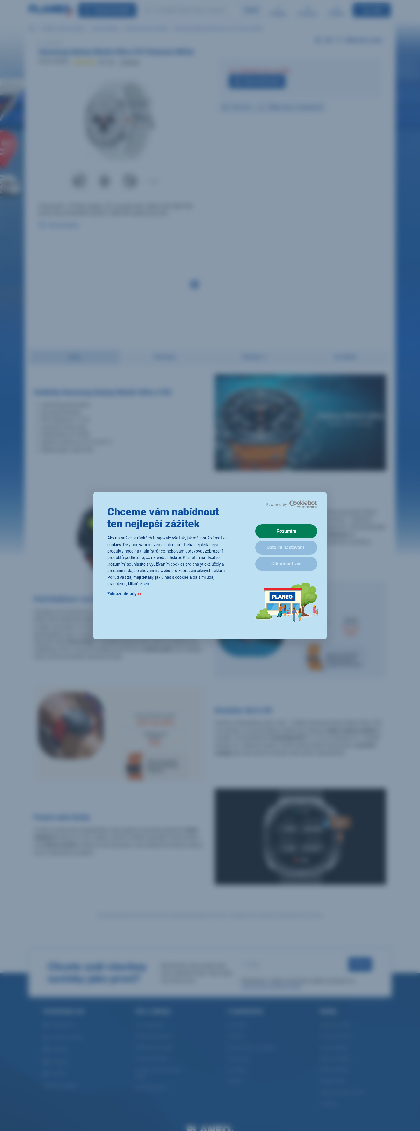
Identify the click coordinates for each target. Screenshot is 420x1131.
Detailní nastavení (285, 547)
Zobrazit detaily (124, 593)
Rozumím (286, 531)
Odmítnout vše (286, 564)
